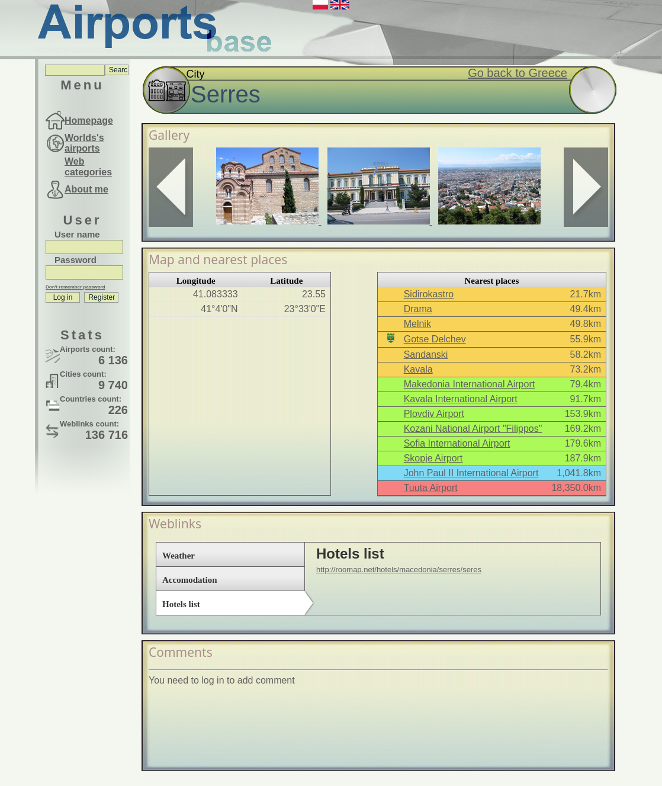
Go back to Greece (517, 72)
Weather (178, 555)
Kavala (418, 369)
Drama (418, 309)
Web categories (88, 166)
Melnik (417, 324)
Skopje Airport (433, 458)
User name (77, 234)
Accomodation (189, 580)
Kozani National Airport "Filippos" (473, 429)
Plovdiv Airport (434, 414)
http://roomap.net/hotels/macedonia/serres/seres (398, 569)
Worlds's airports (84, 143)
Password (75, 260)
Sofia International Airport (457, 443)
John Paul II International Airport (471, 473)
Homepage (89, 121)
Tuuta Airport (431, 488)
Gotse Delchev (435, 339)
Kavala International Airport (461, 399)
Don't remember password (75, 287)
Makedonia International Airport (469, 384)
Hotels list (181, 604)
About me (86, 189)
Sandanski (426, 354)
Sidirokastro (429, 294)
